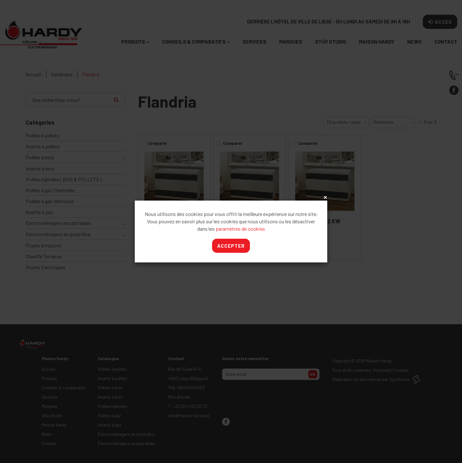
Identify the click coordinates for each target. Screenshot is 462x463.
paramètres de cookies (240, 229)
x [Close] (324, 197)
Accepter (231, 246)
